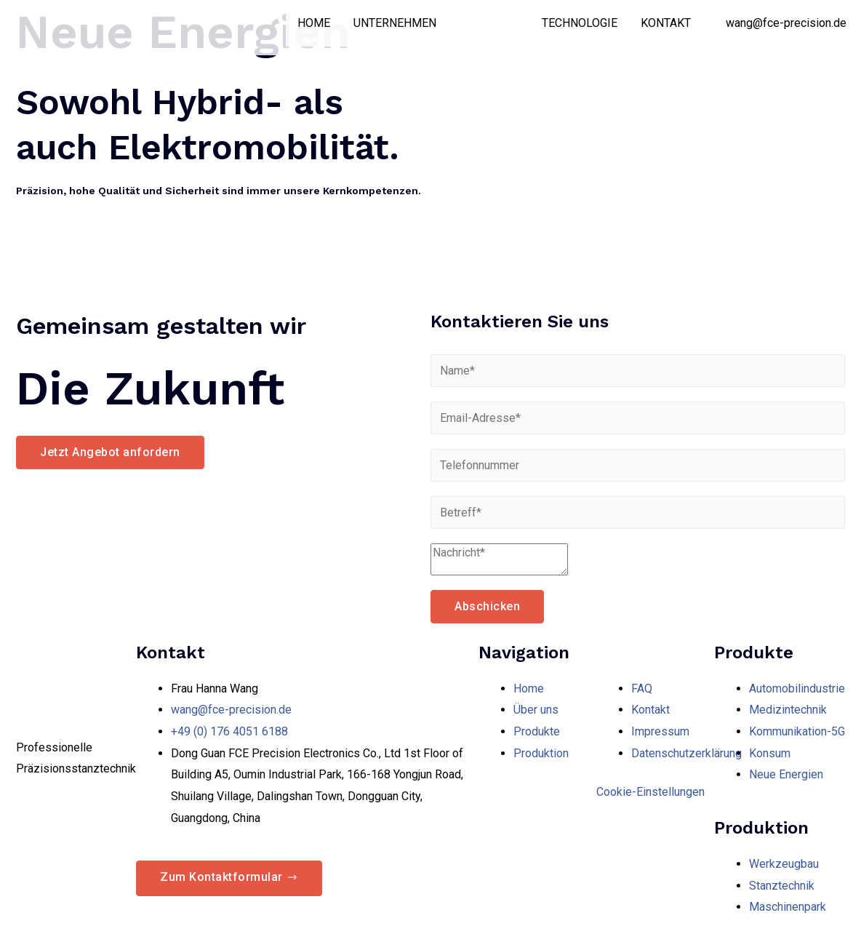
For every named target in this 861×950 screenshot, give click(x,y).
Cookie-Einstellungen (650, 792)
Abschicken (487, 606)
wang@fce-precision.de (786, 23)
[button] (110, 452)
